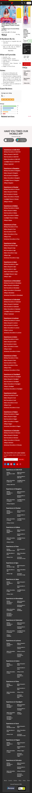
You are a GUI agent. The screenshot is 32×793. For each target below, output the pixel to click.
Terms (28, 780)
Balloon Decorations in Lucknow (11, 327)
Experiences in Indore (10, 337)
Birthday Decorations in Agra (11, 245)
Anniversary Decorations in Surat (12, 407)
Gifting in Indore (8, 349)
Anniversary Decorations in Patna (12, 370)
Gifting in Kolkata (8, 220)
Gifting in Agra (7, 255)
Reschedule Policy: (27, 79)
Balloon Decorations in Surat (11, 402)
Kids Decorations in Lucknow (11, 325)
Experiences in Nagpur (11, 412)
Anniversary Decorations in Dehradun (13, 445)
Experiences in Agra (10, 243)
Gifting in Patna (7, 367)
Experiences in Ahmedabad (12, 281)
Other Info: (27, 83)
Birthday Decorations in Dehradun (12, 432)
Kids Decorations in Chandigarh (11, 381)
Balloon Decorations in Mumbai (11, 196)
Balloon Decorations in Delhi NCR (12, 159)
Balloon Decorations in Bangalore (12, 178)
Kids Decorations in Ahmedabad (11, 288)
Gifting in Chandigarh (9, 386)
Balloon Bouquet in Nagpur (10, 416)
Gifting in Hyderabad (9, 314)
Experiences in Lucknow (11, 318)
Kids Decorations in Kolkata (10, 213)
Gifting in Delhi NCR (8, 164)
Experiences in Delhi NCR (12, 149)
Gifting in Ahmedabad (9, 292)
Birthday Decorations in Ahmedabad (12, 283)
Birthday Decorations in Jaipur (11, 264)
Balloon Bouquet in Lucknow (11, 323)
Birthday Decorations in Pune (11, 226)
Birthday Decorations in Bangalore (12, 170)
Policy (24, 780)
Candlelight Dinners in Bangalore (11, 180)
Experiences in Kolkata (11, 206)
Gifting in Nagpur (8, 424)
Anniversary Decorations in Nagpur (12, 426)
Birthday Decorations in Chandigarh (12, 376)
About (5, 780)
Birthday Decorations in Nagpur (11, 414)
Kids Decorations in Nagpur (10, 419)
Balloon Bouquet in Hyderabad (11, 304)
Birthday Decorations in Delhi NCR (12, 152)
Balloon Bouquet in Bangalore (11, 173)
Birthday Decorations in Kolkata (11, 208)
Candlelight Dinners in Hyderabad (12, 311)
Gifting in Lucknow (8, 330)
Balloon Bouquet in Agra (9, 248)
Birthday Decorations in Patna (11, 358)
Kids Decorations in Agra (10, 250)
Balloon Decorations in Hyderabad (12, 309)
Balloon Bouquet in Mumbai (10, 191)
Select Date (25, 57)
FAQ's (20, 780)
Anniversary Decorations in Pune (11, 239)
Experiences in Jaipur (10, 262)
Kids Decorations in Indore (10, 344)
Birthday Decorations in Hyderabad (12, 301)
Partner (15, 780)
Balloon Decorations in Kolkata (11, 215)
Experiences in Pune (10, 224)
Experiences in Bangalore (11, 168)
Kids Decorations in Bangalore (11, 175)
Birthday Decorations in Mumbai (11, 189)
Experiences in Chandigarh (12, 374)
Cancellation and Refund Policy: (27, 73)
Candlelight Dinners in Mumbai (11, 199)
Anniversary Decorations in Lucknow (12, 332)
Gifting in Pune (7, 236)
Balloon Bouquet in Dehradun (11, 435)
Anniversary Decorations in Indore (12, 351)
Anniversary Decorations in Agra (11, 257)
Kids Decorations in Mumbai (10, 194)
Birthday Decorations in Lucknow (12, 320)
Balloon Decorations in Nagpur (11, 421)
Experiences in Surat (10, 393)
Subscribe (21, 459)
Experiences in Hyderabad (12, 299)
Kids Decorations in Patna (10, 363)
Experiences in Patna (10, 355)
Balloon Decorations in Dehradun (12, 440)
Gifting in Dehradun (8, 442)
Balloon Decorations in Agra (10, 253)
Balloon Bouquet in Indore (10, 341)
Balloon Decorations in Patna (11, 365)
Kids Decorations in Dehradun (11, 437)
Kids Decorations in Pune (10, 231)
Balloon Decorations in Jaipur (11, 271)
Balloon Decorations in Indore (11, 346)
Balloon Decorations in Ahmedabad (12, 290)
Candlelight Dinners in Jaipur (10, 274)
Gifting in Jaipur (7, 276)
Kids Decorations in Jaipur (10, 269)
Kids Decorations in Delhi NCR (11, 156)
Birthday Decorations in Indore (11, 339)
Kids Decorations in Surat (10, 400)
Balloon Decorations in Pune (10, 234)
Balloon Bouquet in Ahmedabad (11, 285)
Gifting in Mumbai (8, 201)
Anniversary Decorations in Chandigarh (13, 389)
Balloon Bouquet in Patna (10, 360)
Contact (10, 780)
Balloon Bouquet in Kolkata (10, 210)
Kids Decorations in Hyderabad (11, 306)
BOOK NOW (27, 64)
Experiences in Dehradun (11, 430)
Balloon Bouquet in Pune (10, 229)
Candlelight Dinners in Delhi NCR (12, 161)
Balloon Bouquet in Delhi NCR (11, 154)
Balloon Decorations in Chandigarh (12, 384)
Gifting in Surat (7, 405)
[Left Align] (2, 99)
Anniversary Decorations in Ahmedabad (13, 295)
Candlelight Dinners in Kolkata (11, 218)
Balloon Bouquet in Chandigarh (11, 379)
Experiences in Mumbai (11, 187)
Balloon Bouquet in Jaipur (10, 266)
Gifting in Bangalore (8, 183)
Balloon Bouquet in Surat (10, 397)
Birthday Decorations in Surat (11, 395)
